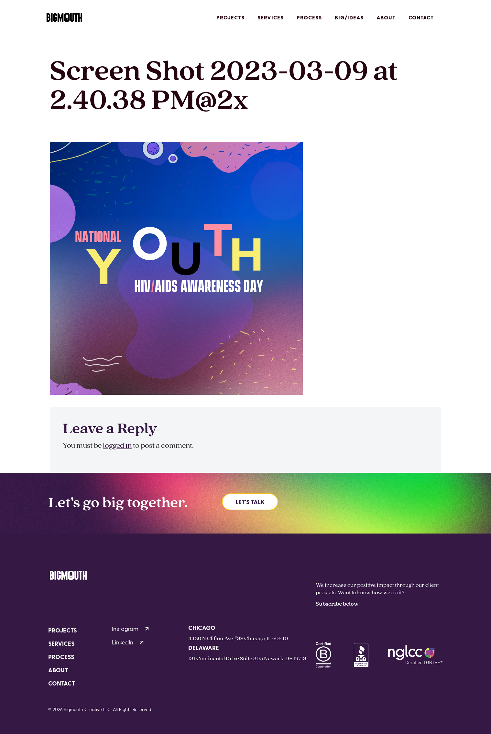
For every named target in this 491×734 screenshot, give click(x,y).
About (386, 17)
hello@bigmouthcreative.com (354, 572)
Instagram (130, 628)
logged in (117, 445)
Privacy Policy (169, 709)
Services (270, 17)
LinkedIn (128, 642)
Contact (421, 17)
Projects (230, 17)
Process (309, 17)
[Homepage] (64, 18)
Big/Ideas (349, 17)
